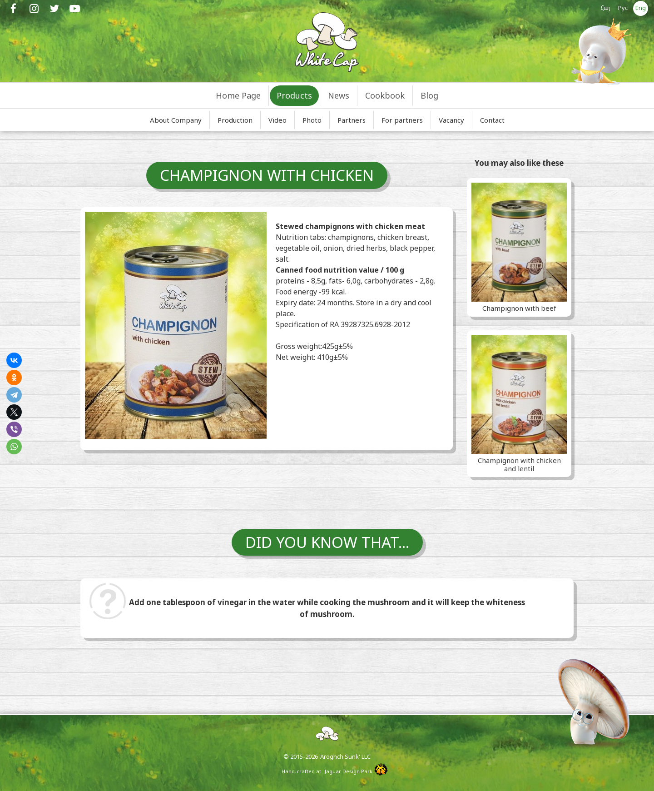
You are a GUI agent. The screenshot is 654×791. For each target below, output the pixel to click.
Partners (351, 119)
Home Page (238, 95)
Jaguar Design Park (348, 771)
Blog (429, 95)
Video (277, 119)
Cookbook (385, 95)
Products (294, 95)
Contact (492, 119)
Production (235, 119)
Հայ (605, 8)
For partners (402, 119)
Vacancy (451, 119)
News (338, 95)
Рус (623, 8)
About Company (176, 119)
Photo (312, 119)
